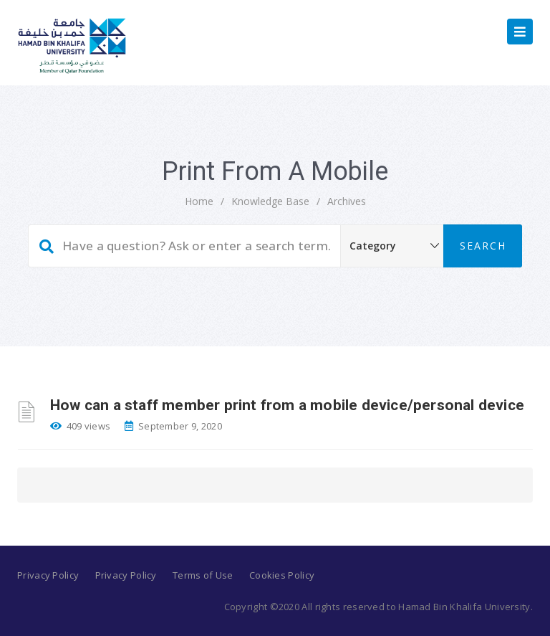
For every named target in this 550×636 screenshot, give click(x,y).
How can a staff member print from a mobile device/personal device (287, 405)
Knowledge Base (270, 201)
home (199, 201)
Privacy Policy (48, 575)
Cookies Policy (281, 575)
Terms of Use (203, 575)
